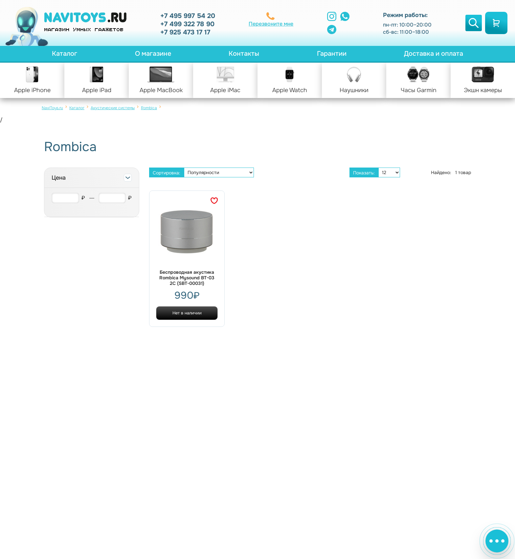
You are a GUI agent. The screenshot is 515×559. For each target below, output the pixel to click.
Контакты (244, 54)
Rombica (149, 108)
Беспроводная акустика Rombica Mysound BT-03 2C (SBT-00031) (186, 278)
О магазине (153, 54)
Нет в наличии (187, 313)
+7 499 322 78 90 (187, 24)
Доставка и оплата (433, 54)
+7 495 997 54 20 (187, 16)
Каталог (64, 54)
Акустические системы (113, 108)
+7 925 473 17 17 (185, 32)
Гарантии (332, 54)
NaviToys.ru (52, 108)
